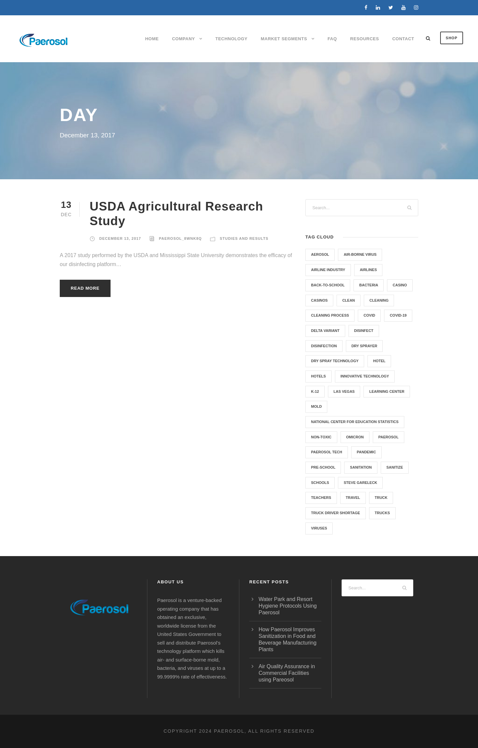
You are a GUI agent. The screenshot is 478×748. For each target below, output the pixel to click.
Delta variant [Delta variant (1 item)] (325, 331)
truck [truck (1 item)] (381, 498)
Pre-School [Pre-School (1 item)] (323, 467)
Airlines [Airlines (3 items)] (368, 270)
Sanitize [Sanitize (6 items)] (394, 467)
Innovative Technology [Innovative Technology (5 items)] (365, 376)
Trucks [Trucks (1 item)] (382, 513)
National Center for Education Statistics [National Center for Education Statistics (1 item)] (355, 422)
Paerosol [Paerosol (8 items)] (388, 437)
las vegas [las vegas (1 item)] (344, 391)
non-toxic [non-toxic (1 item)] (321, 437)
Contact (403, 38)
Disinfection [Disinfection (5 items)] (324, 346)
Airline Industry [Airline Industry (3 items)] (328, 270)
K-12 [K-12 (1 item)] (315, 391)
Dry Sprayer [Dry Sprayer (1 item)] (364, 346)
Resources (364, 38)
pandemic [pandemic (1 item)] (366, 452)
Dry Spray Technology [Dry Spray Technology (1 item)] (334, 361)
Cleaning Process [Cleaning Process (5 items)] (330, 315)
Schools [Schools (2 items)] (320, 483)
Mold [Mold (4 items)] (316, 406)
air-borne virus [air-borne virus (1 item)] (360, 254)
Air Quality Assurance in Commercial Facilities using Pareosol (287, 673)
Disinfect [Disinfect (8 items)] (363, 331)
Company (183, 38)
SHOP (451, 38)
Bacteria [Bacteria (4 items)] (368, 285)
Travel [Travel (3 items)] (353, 498)
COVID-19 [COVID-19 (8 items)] (398, 315)
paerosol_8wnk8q (180, 238)
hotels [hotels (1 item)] (318, 376)
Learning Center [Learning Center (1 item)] (386, 391)
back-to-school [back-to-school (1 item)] (328, 285)
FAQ (332, 38)
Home (152, 38)
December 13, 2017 (120, 238)
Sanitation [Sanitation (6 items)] (361, 467)
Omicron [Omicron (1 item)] (355, 437)
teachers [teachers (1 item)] (321, 498)
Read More (85, 288)
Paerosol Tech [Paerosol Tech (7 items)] (326, 452)
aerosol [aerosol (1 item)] (320, 254)
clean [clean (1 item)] (348, 300)
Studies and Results (244, 238)
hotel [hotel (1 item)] (379, 361)
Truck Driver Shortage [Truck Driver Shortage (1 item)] (335, 513)
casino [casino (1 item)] (400, 285)
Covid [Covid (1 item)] (369, 315)
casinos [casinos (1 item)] (319, 300)
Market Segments (284, 38)
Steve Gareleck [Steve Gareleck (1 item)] (360, 483)
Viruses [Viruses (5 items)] (319, 528)
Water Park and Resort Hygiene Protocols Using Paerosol (288, 605)
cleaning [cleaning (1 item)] (378, 300)
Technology (231, 38)
